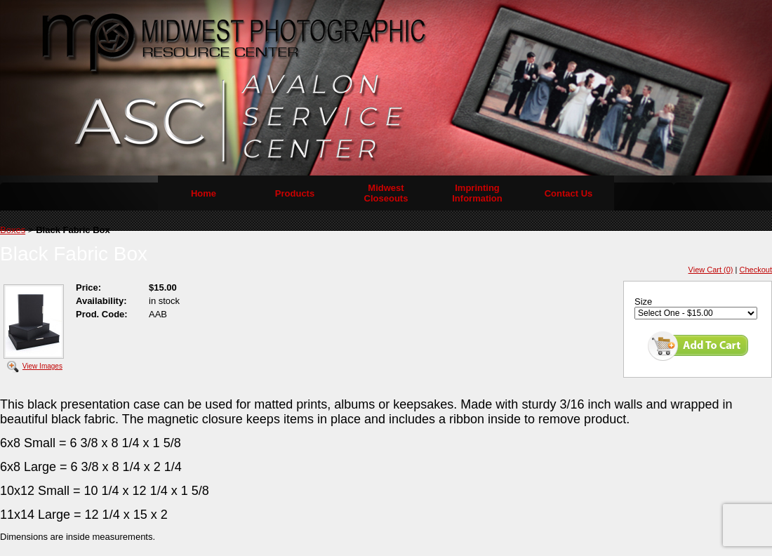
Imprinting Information (477, 193)
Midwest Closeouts (386, 193)
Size (643, 301)
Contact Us (569, 193)
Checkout (756, 269)
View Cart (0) (710, 269)
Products (294, 193)
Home (203, 193)
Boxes (12, 230)
